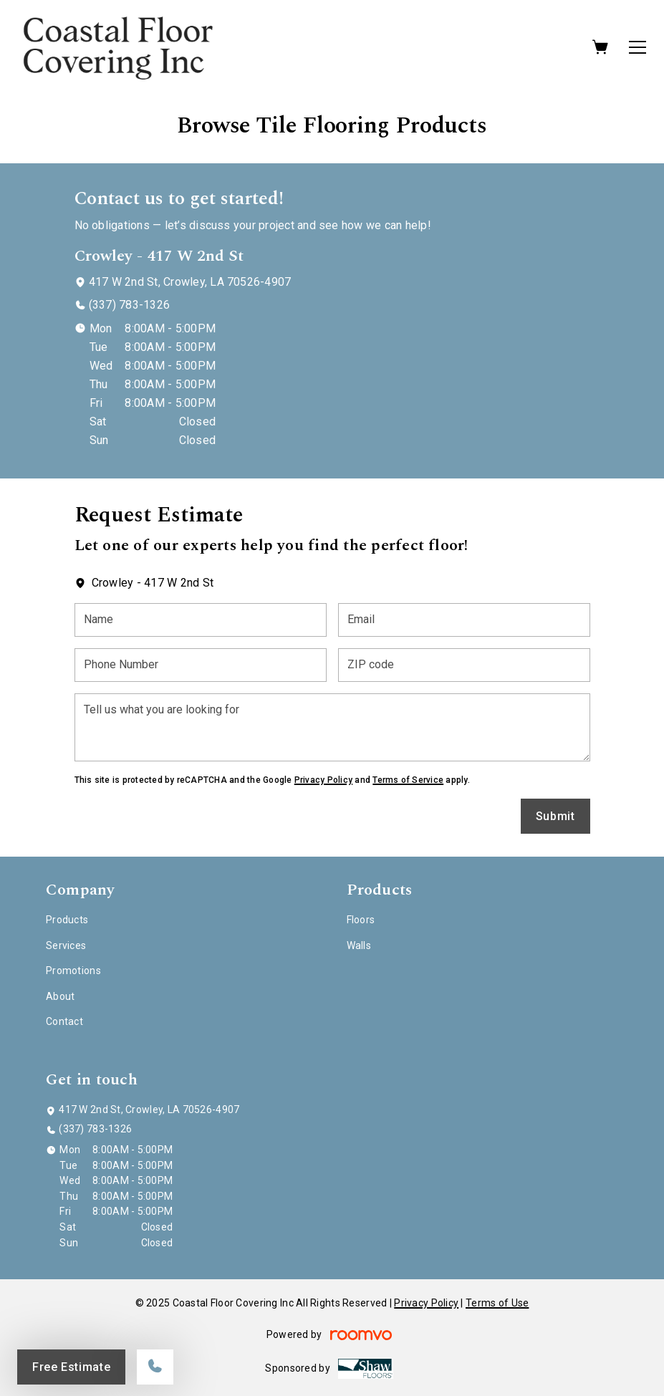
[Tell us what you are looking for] (332, 727)
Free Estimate (71, 1367)
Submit (555, 816)
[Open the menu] (637, 47)
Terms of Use (497, 1303)
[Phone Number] (200, 665)
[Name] (200, 620)
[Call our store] (155, 1367)
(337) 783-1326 (129, 305)
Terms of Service (407, 780)
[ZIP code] (464, 665)
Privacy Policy (323, 780)
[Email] (464, 620)
